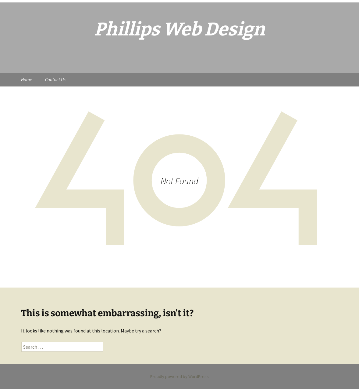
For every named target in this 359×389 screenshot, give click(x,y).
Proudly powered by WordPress (179, 376)
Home (26, 80)
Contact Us (55, 80)
